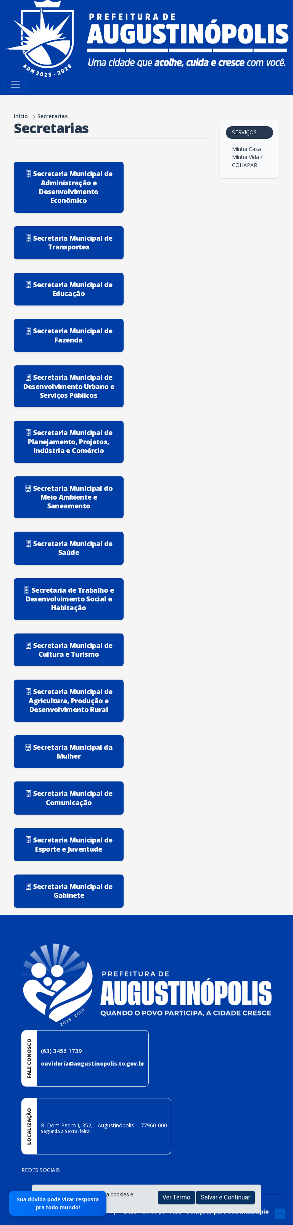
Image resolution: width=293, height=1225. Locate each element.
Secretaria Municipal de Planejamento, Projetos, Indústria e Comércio (69, 441)
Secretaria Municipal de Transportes (69, 242)
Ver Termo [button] (176, 1197)
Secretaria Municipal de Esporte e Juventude (69, 844)
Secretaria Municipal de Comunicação (69, 798)
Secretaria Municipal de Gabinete (69, 891)
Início (21, 116)
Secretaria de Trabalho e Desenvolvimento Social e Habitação (68, 598)
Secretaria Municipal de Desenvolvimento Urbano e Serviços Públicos (68, 386)
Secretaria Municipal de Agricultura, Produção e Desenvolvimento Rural (69, 700)
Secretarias (52, 116)
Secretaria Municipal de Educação (69, 289)
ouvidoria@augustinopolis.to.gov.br (93, 1063)
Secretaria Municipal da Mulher (69, 751)
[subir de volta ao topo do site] (280, 1214)
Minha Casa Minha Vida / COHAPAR (247, 157)
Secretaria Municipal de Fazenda (69, 335)
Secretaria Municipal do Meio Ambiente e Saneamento (69, 497)
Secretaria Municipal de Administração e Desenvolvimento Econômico (69, 187)
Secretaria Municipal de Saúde (69, 548)
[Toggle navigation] (15, 84)
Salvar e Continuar (225, 1197)
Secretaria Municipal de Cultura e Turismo (69, 650)
